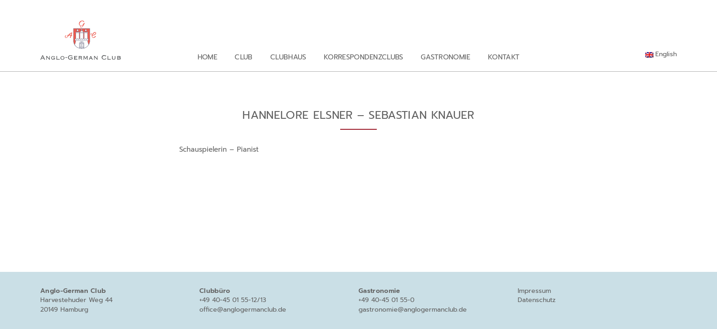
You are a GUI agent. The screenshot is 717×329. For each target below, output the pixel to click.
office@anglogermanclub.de (242, 309)
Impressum (534, 291)
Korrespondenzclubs (363, 57)
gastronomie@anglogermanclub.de (412, 309)
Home (207, 57)
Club (243, 57)
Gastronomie (446, 57)
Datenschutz (537, 300)
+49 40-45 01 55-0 (386, 300)
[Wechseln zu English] (661, 54)
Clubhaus (288, 57)
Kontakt (503, 57)
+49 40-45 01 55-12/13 (232, 300)
